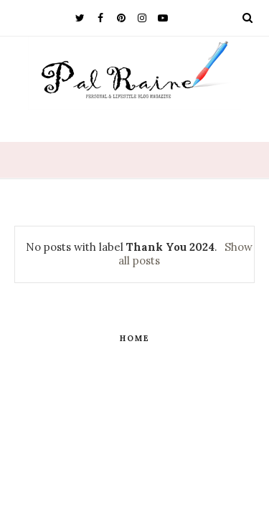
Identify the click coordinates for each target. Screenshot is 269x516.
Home (135, 338)
